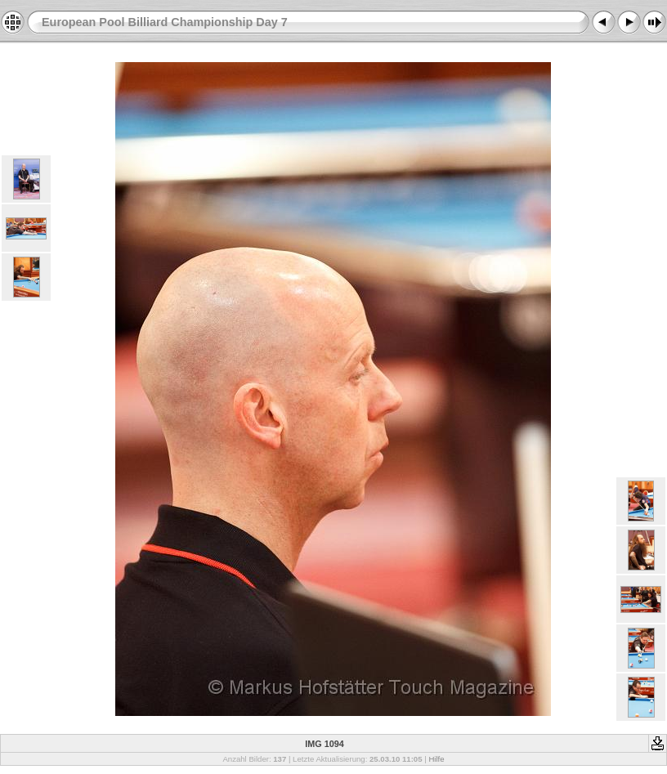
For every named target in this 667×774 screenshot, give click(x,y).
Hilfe (436, 758)
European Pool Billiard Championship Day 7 (165, 22)
